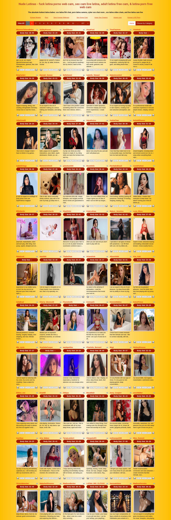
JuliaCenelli (21, 106)
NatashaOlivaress (47, 414)
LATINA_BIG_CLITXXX (95, 414)
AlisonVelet (114, 222)
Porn (46, 17)
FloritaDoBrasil (116, 145)
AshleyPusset (45, 30)
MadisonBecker (69, 414)
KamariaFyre (91, 452)
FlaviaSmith (68, 260)
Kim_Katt (137, 222)
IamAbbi (43, 222)
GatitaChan (114, 106)
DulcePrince (138, 260)
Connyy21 (90, 260)
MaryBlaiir (90, 337)
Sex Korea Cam (82, 17)
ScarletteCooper (46, 299)
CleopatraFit (91, 376)
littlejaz (66, 337)
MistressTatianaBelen (25, 30)
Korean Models (35, 17)
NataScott (20, 222)
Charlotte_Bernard (93, 299)
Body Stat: (27, 33)
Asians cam (118, 17)
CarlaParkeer (138, 145)
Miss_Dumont (138, 376)
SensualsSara (115, 414)
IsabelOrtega (21, 145)
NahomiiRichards (47, 183)
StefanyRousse (139, 299)
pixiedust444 (68, 145)
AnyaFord (90, 30)
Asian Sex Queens (101, 17)
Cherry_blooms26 (47, 260)
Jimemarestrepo (22, 452)
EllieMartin (20, 183)
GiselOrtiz (67, 183)
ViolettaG (137, 30)
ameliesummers (69, 106)
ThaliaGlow (67, 222)
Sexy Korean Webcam (61, 17)
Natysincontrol (116, 68)
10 (68, 23)
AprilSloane (68, 30)
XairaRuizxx (91, 106)
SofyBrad (20, 260)
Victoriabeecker (22, 414)
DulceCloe (137, 68)
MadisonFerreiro (140, 414)
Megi (112, 299)
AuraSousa (44, 106)
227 (82, 23)
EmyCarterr (21, 68)
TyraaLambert (68, 376)
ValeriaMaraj (45, 452)
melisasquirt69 (116, 376)
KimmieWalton (116, 260)
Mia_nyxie (20, 299)
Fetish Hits (105, 516)
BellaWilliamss (139, 106)
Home (132, 23)
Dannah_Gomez (46, 68)
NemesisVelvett (46, 145)
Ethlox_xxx (20, 337)
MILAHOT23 (138, 452)
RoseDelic (90, 145)
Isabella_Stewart (93, 68)
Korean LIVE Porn (134, 17)
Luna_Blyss (138, 183)
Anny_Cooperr (116, 337)
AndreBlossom (116, 452)
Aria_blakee (44, 376)
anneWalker (138, 337)
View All (21, 23)
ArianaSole (90, 222)
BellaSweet (67, 68)
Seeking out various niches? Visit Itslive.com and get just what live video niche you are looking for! (85, 503)
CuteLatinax (91, 183)
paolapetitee (68, 299)
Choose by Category (145, 23)
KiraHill (43, 337)
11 (73, 23)
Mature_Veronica (116, 183)
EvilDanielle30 (68, 452)
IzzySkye (19, 376)
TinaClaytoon (115, 30)
